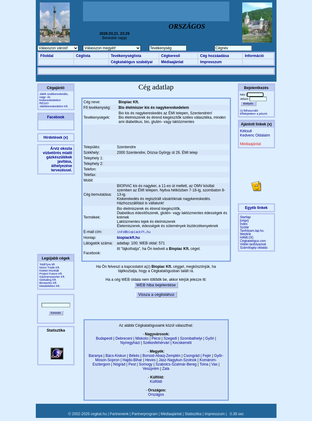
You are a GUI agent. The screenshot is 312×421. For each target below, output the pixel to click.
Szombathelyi (191, 338)
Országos (156, 394)
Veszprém (151, 368)
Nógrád (119, 364)
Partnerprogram (145, 414)
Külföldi (156, 381)
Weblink (245, 234)
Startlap (245, 217)
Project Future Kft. (51, 273)
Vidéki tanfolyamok (253, 244)
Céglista (83, 56)
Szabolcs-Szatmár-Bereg (176, 364)
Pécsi (156, 338)
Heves (150, 360)
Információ (254, 56)
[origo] (244, 220)
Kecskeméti (182, 343)
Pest (132, 364)
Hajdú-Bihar (132, 360)
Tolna (204, 364)
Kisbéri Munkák (49, 270)
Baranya (95, 356)
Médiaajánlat (172, 62)
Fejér (207, 356)
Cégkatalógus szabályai (131, 62)
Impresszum (211, 62)
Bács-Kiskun (116, 356)
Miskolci (141, 338)
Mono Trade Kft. (50, 267)
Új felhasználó (249, 110)
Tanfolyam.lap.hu (252, 230)
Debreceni (123, 338)
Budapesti (104, 338)
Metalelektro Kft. (50, 286)
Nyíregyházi (130, 343)
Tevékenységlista (126, 56)
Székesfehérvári (156, 343)
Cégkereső (170, 56)
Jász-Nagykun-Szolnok (178, 360)
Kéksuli (246, 131)
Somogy (145, 364)
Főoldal (47, 56)
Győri (209, 338)
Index (244, 224)
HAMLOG (247, 237)
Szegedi (170, 338)
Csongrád (192, 356)
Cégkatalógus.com (253, 241)
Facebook (55, 117)
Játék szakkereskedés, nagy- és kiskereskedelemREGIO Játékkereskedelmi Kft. (54, 100)
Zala (165, 368)
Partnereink (119, 414)
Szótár (244, 227)
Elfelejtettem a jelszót (253, 113)
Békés (134, 356)
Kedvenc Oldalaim (255, 135)
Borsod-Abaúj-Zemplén (161, 356)
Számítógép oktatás (254, 247)
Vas (214, 364)
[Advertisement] (156, 11)
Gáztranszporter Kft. (52, 276)
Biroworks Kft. (48, 282)
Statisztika (193, 414)
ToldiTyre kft (47, 264)
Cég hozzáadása (214, 56)
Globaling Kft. (48, 279)
